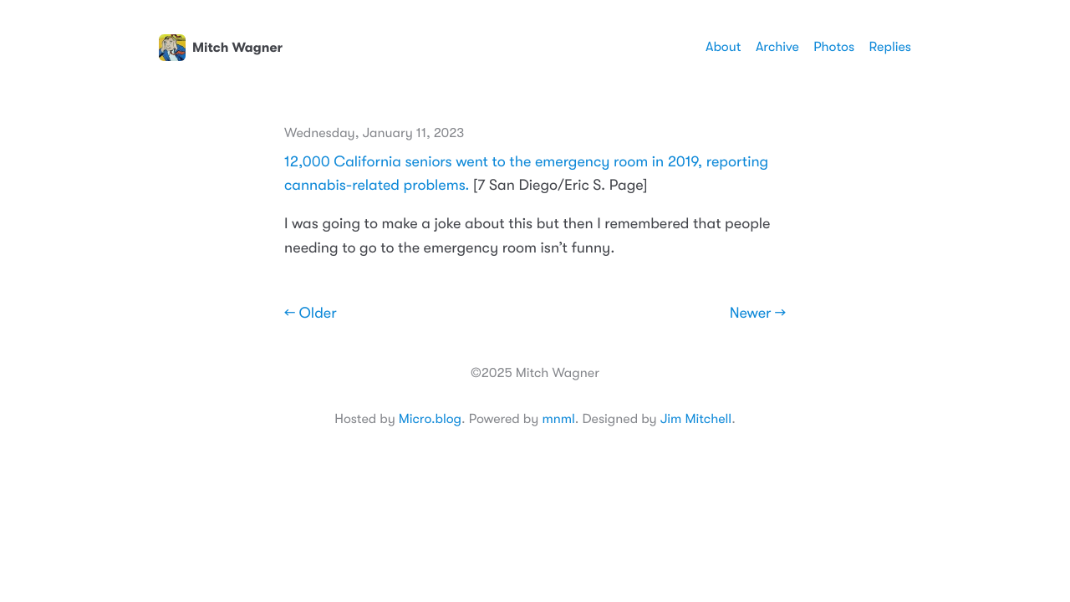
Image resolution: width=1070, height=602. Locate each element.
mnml (558, 418)
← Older (310, 313)
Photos (833, 46)
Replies (890, 46)
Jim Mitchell (695, 418)
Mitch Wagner (221, 47)
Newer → (758, 313)
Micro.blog (430, 418)
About (723, 46)
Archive (777, 46)
